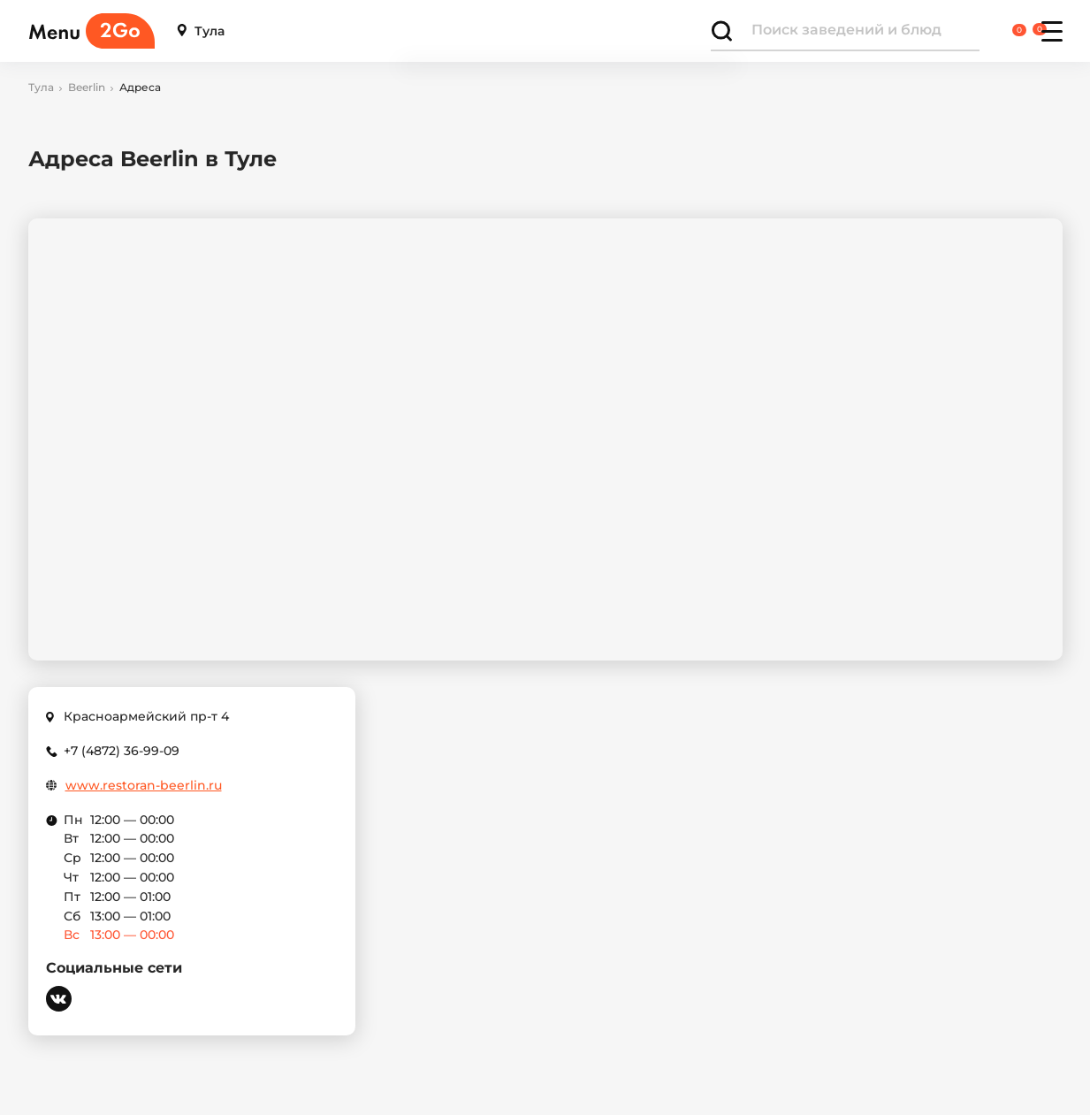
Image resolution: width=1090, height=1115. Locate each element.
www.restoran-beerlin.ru (143, 785)
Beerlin (86, 87)
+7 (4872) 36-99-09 (121, 751)
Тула (201, 31)
